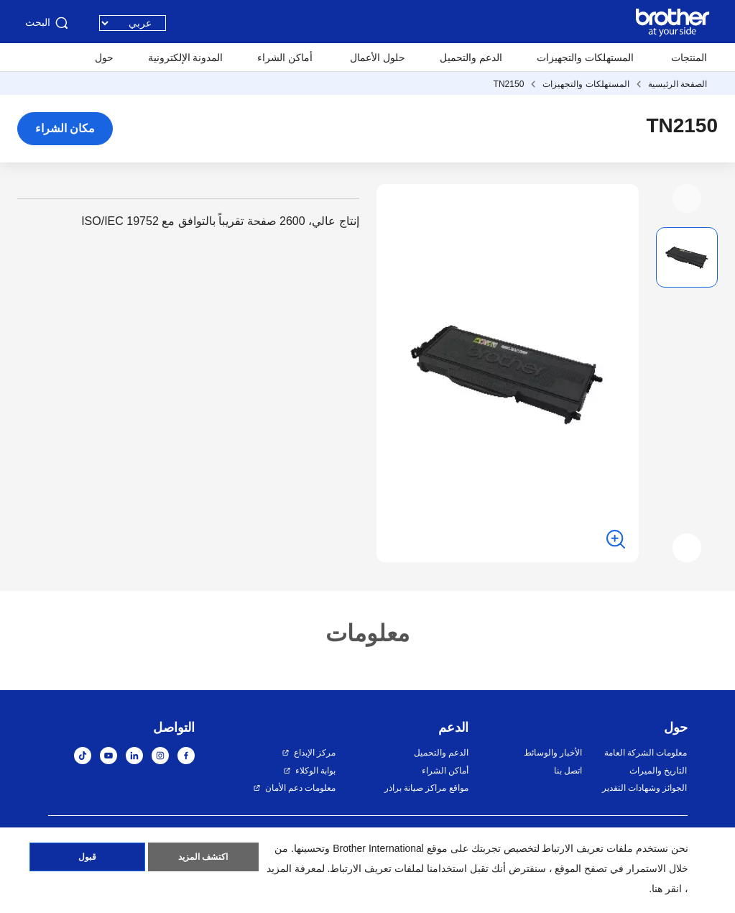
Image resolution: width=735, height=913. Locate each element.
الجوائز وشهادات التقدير (645, 788)
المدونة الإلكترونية (185, 57)
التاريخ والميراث (658, 771)
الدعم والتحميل (471, 57)
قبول (87, 858)
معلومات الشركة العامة (646, 753)
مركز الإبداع (315, 753)
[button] (686, 198)
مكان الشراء (65, 128)
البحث (47, 23)
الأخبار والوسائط (553, 753)
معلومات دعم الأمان (300, 788)
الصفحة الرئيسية (677, 84)
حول (104, 57)
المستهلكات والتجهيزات (585, 57)
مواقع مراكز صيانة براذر (426, 788)
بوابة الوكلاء (315, 771)
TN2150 (509, 84)
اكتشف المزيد (203, 858)
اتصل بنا (568, 771)
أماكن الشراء (285, 57)
